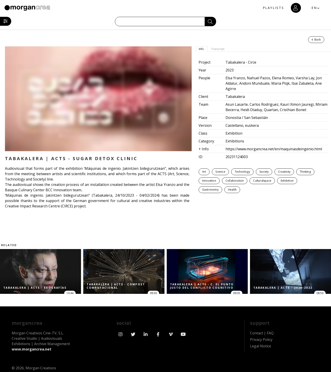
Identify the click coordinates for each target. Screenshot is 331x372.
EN (314, 8)
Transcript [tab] (218, 49)
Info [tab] (201, 49)
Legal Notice (260, 346)
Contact (256, 333)
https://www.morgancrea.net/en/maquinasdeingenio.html (274, 148)
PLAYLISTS (273, 8)
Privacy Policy (261, 339)
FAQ (270, 333)
